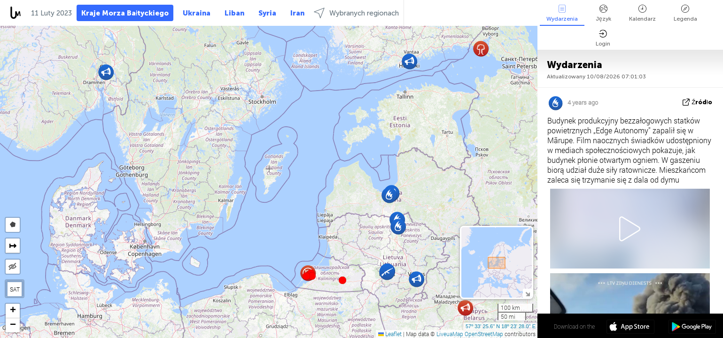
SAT (15, 289)
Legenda (685, 13)
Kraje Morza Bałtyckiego (125, 13)
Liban (234, 13)
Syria (267, 13)
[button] (312, 276)
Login (603, 38)
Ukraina (196, 13)
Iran (297, 13)
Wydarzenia (562, 13)
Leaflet (390, 334)
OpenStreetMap (484, 334)
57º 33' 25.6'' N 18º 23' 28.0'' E (501, 326)
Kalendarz (642, 13)
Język (603, 13)
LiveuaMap (449, 334)
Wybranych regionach (356, 13)
